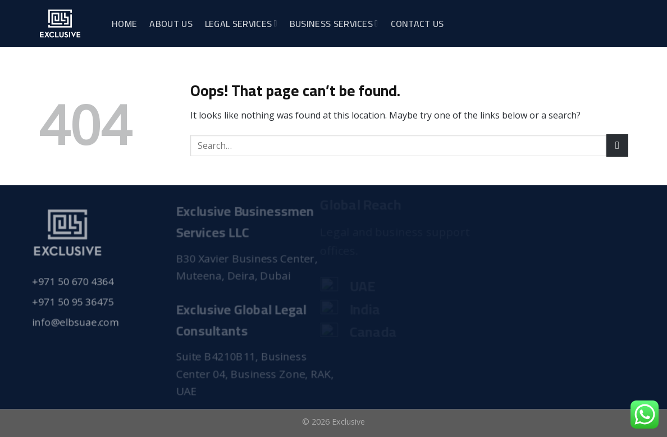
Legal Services (241, 23)
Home (124, 23)
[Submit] (617, 145)
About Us (171, 23)
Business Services (334, 23)
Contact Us (417, 23)
